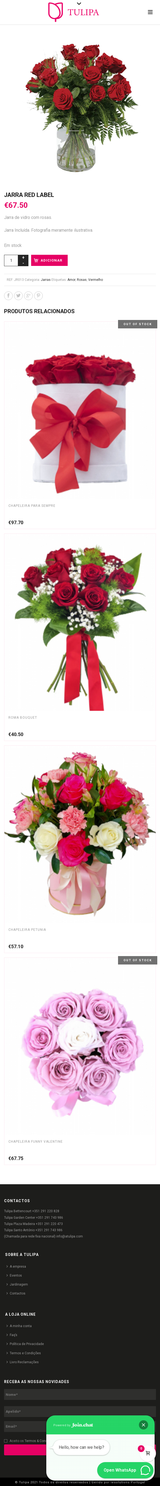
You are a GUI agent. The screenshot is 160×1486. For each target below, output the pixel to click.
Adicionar (51, 260)
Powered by (73, 1425)
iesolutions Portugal (128, 1482)
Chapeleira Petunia (27, 930)
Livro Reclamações (22, 1362)
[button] (143, 1425)
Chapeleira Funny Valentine (35, 1141)
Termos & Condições (40, 1441)
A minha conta (19, 1326)
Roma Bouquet (22, 718)
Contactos (15, 1293)
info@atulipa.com (69, 1236)
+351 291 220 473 (49, 1224)
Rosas (82, 280)
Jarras (46, 280)
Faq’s (11, 1335)
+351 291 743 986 (49, 1218)
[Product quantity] (11, 260)
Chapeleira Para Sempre (31, 506)
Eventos (14, 1275)
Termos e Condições (23, 1353)
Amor (71, 280)
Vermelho (95, 280)
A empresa (16, 1266)
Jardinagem (17, 1284)
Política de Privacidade (25, 1344)
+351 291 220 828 (45, 1211)
